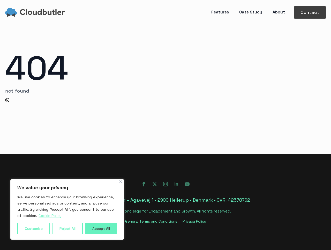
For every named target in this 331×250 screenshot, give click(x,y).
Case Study (250, 12)
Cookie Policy (50, 215)
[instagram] (165, 184)
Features (220, 12)
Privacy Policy (194, 221)
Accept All (101, 228)
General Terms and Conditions (151, 221)
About (279, 12)
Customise (34, 228)
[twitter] (154, 184)
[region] (67, 209)
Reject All (67, 228)
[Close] (120, 181)
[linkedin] (176, 184)
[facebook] (143, 184)
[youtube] (187, 184)
